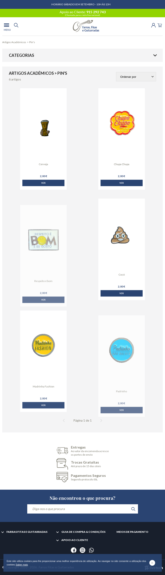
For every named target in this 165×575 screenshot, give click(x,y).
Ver (43, 182)
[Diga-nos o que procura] (82, 509)
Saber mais (22, 564)
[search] (16, 26)
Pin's (32, 42)
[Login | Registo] (153, 24)
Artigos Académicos (14, 42)
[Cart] (160, 24)
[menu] (6, 26)
